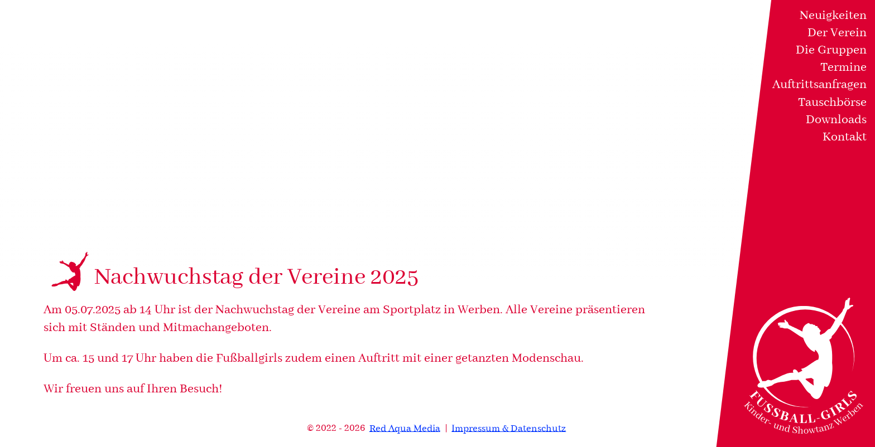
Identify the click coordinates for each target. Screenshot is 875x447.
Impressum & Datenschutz (508, 428)
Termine (843, 67)
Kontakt (845, 137)
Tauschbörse (832, 102)
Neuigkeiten (833, 15)
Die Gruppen (831, 50)
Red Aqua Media (404, 428)
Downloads (836, 120)
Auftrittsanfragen (819, 85)
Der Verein (837, 33)
